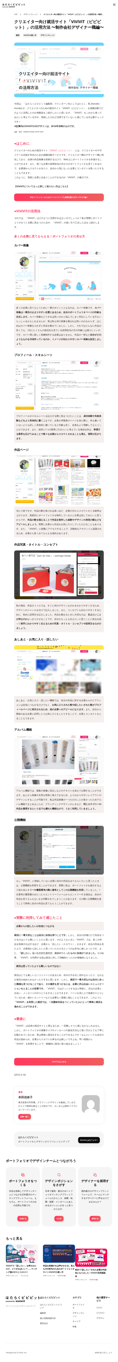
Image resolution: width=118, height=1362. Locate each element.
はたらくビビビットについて (51, 1306)
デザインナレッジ (30, 14)
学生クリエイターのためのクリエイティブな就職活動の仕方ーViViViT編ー (59, 197)
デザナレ (100, 1317)
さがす (59, 1218)
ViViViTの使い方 (30, 35)
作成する (22, 1218)
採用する (95, 1218)
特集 (75, 1326)
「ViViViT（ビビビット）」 (61, 150)
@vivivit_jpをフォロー (89, 1139)
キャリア (77, 1321)
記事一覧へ (24, 1116)
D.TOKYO (100, 1312)
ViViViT (99, 1307)
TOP (16, 14)
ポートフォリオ (79, 1306)
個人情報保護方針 (48, 1317)
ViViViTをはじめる (59, 1061)
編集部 (43, 1312)
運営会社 (44, 1323)
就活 (17, 35)
